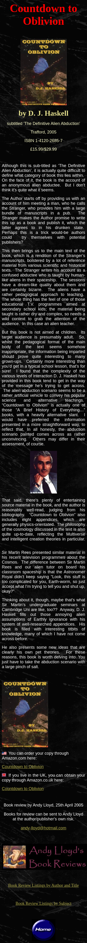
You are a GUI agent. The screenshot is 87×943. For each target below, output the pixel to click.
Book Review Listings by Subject (44, 903)
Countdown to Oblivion (23, 766)
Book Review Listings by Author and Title (43, 885)
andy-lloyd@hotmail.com (43, 828)
